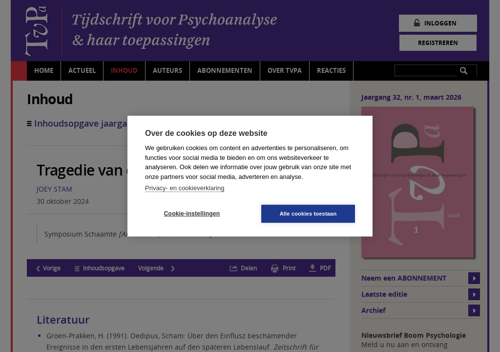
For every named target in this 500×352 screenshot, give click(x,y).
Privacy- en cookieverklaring (185, 188)
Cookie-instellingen (192, 213)
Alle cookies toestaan (308, 213)
